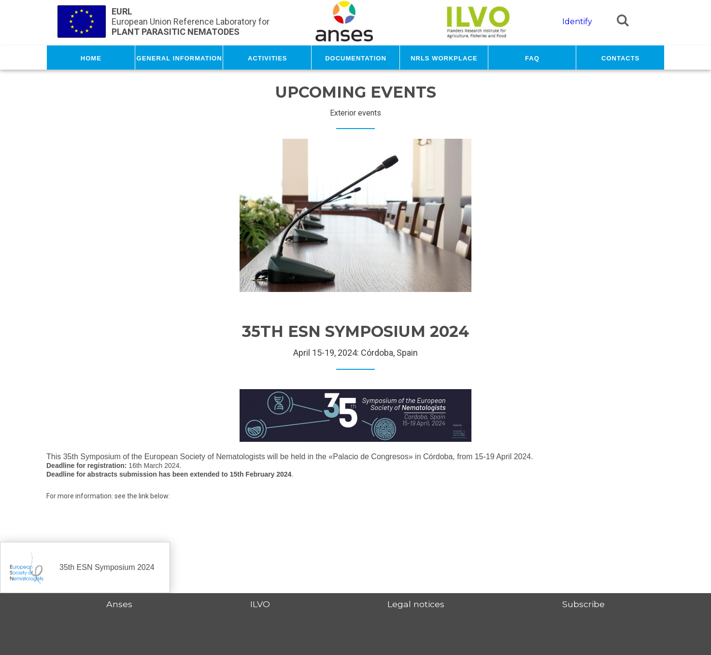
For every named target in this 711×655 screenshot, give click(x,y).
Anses (119, 604)
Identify (577, 21)
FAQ (532, 57)
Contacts (620, 57)
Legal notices (415, 604)
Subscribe (583, 604)
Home (91, 57)
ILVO (260, 604)
